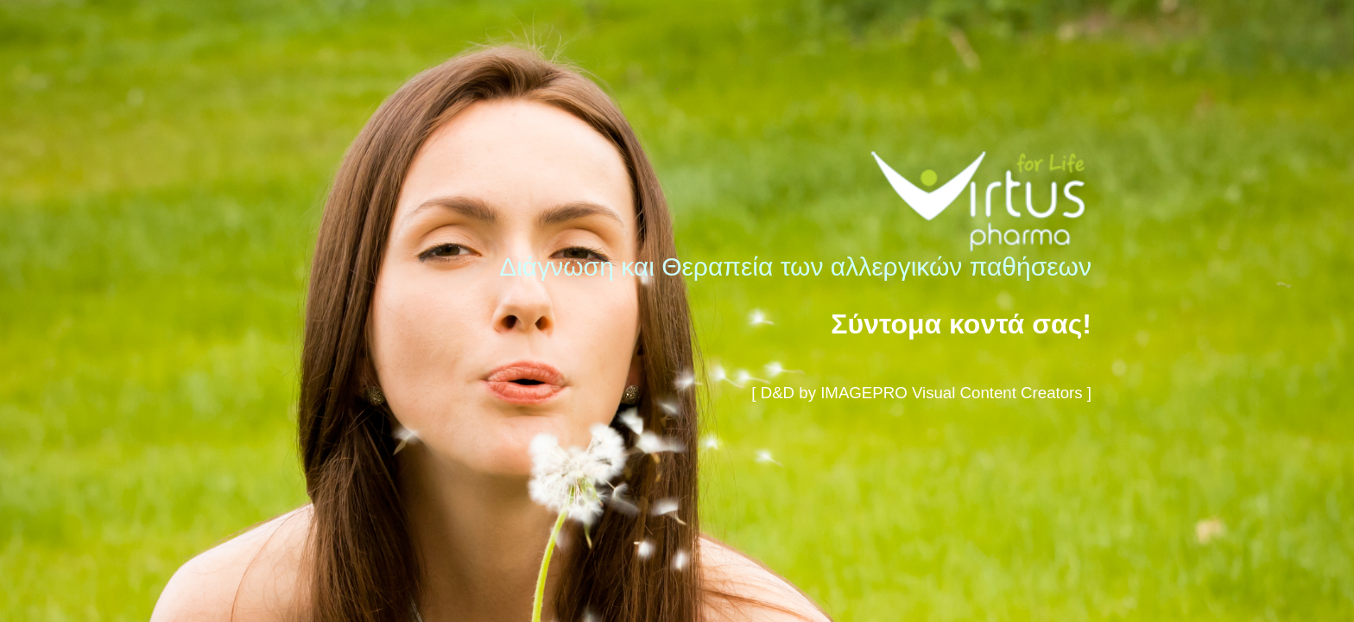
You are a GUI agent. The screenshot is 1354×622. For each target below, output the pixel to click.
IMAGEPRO (864, 393)
